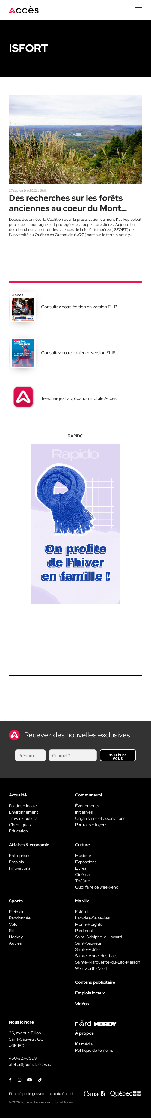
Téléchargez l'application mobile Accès (79, 399)
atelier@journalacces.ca (30, 1065)
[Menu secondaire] (138, 10)
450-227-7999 (23, 1058)
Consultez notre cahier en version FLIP (78, 353)
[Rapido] (75, 519)
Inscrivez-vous (117, 757)
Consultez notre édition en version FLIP (79, 307)
